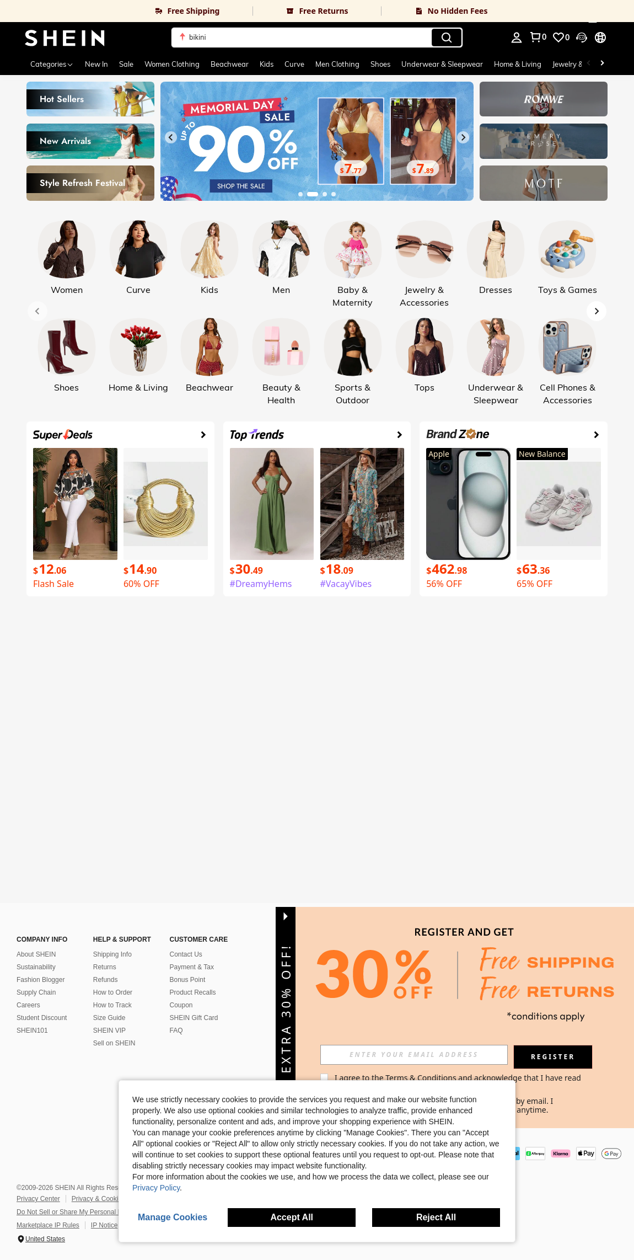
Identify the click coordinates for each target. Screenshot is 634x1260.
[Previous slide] (171, 137)
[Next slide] (463, 137)
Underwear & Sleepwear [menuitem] (442, 64)
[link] (126, 11)
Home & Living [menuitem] (517, 64)
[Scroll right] (602, 64)
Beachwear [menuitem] (230, 64)
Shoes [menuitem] (380, 64)
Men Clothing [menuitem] (337, 64)
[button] (317, 37)
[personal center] (516, 37)
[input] (414, 1055)
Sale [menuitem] (126, 64)
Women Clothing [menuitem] (172, 64)
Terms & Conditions (420, 1077)
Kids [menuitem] (266, 64)
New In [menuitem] (96, 64)
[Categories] (52, 64)
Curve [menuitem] (294, 64)
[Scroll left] (589, 64)
